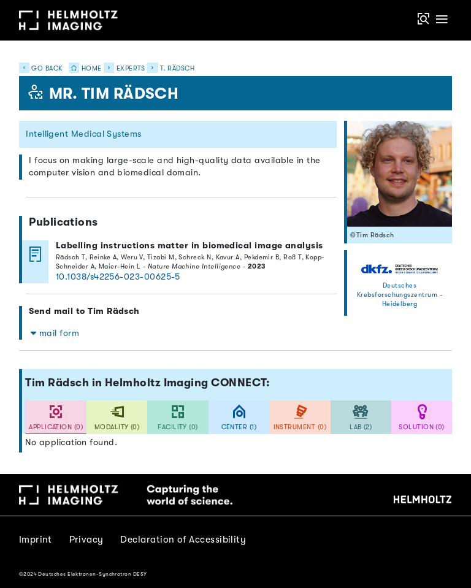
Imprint (35, 539)
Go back (41, 68)
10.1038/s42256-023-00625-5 (118, 277)
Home (82, 68)
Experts (131, 68)
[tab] (55, 417)
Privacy (86, 539)
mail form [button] (55, 333)
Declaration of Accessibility (183, 539)
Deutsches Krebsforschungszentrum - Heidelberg (399, 294)
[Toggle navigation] (442, 20)
